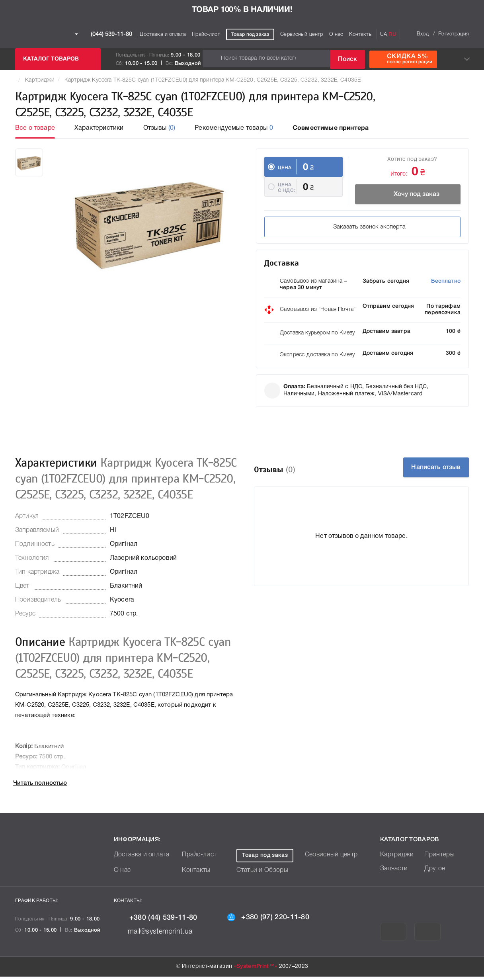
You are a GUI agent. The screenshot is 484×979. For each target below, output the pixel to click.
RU (392, 34)
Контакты (360, 34)
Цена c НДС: (286, 194)
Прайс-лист (206, 34)
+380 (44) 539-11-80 (159, 920)
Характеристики (98, 128)
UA (383, 34)
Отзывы (159, 128)
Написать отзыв (425, 470)
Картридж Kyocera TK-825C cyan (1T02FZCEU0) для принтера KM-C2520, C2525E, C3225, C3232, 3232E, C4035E (212, 80)
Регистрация (453, 34)
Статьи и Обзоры (259, 872)
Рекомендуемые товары (234, 128)
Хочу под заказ (409, 193)
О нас (336, 34)
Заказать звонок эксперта (316, 230)
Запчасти (392, 871)
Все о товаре (35, 128)
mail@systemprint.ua (157, 934)
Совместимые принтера (331, 128)
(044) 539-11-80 (103, 34)
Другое (433, 871)
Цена (285, 168)
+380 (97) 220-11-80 (272, 919)
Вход (423, 34)
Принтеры (437, 857)
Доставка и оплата (163, 34)
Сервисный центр (301, 34)
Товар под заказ (250, 34)
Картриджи (39, 80)
